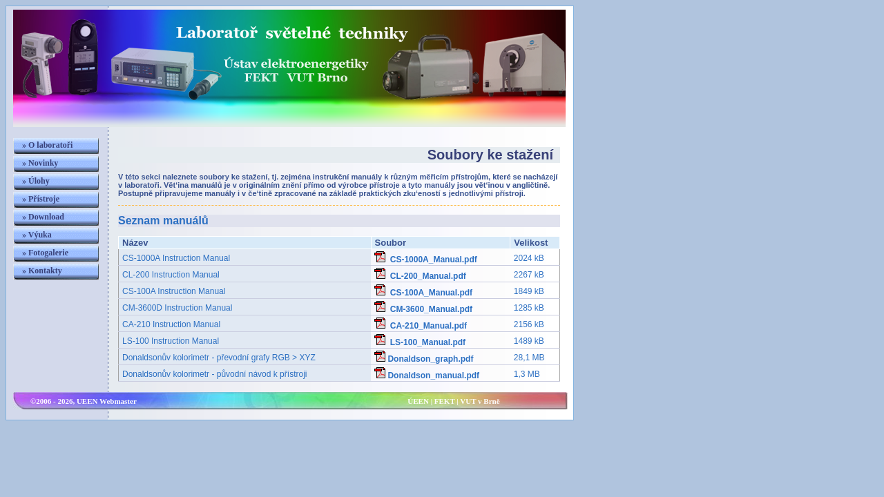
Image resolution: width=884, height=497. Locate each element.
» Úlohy (36, 181)
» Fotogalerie (45, 252)
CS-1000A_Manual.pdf (425, 259)
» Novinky (40, 163)
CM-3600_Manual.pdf (423, 309)
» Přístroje (40, 199)
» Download (43, 217)
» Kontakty (42, 270)
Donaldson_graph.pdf (423, 359)
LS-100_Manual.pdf (419, 342)
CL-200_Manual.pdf (420, 276)
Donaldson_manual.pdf (426, 375)
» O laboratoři (47, 145)
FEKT (444, 401)
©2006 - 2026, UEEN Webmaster (83, 401)
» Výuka (37, 235)
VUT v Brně (479, 401)
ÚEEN (418, 401)
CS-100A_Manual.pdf (423, 293)
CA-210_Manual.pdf (420, 326)
